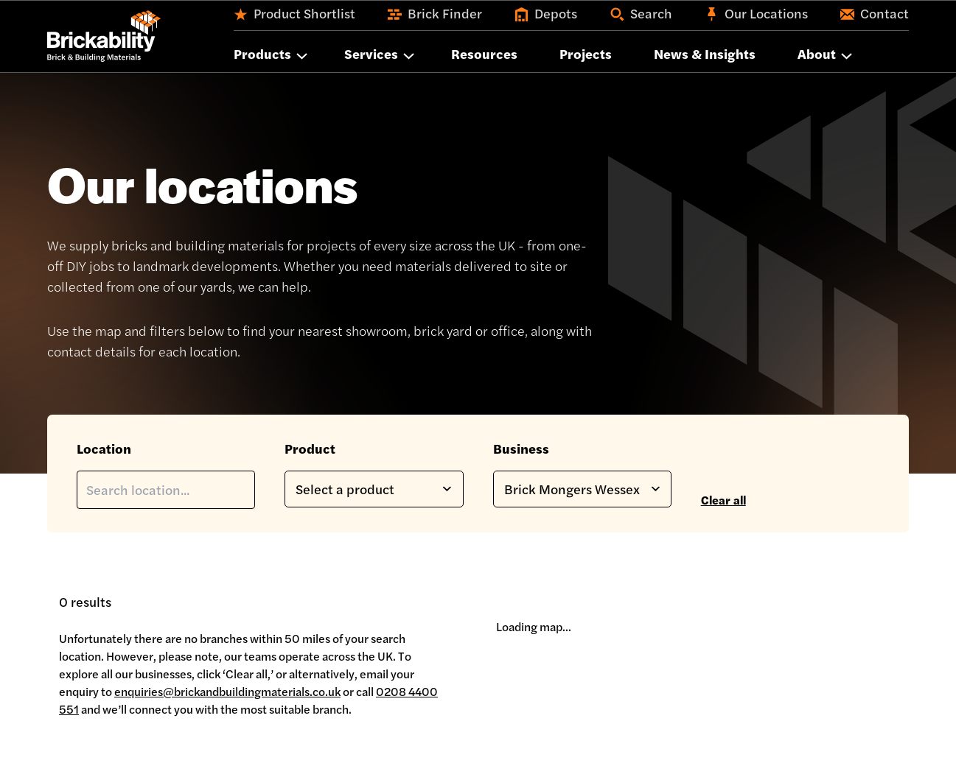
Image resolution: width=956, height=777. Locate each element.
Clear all (723, 499)
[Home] (104, 36)
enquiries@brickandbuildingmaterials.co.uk (227, 691)
